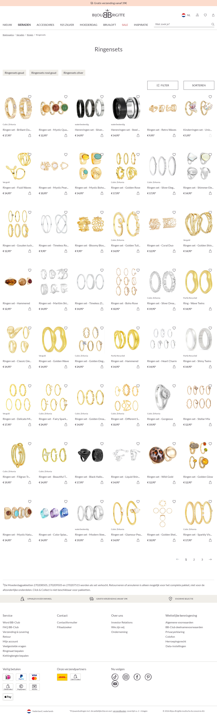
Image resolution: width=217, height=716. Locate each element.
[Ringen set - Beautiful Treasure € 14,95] (54, 463)
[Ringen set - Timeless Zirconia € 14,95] (90, 290)
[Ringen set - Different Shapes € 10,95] (126, 406)
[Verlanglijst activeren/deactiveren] (30, 97)
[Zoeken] (213, 24)
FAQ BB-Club (11, 627)
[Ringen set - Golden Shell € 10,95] (162, 521)
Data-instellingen (176, 646)
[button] (197, 15)
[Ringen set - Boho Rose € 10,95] (126, 290)
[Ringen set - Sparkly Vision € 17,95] (198, 521)
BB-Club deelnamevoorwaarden (184, 627)
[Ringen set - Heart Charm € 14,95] (162, 348)
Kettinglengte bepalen (16, 655)
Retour (7, 636)
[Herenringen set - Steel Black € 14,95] (126, 116)
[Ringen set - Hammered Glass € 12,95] (18, 290)
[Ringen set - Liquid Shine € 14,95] (126, 463)
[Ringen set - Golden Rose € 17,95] (126, 174)
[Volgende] (210, 559)
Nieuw (7, 24)
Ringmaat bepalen (13, 650)
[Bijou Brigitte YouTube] (115, 683)
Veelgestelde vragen (14, 646)
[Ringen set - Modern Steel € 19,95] (90, 521)
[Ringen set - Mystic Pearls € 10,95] (54, 174)
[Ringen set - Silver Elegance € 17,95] (162, 174)
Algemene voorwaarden (179, 622)
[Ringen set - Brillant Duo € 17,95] (18, 116)
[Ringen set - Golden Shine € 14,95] (198, 232)
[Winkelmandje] (213, 15)
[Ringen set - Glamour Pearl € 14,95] (126, 521)
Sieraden (24, 24)
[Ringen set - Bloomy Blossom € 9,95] (90, 232)
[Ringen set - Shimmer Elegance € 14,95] (198, 174)
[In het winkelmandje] (174, 135)
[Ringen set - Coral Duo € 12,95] (162, 232)
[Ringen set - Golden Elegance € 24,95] (90, 348)
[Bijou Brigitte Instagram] (126, 677)
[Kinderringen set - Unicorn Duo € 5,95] (198, 116)
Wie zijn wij (117, 627)
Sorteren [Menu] (199, 85)
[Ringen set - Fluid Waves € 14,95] (18, 174)
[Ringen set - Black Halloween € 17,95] (90, 463)
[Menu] (162, 85)
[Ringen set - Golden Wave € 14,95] (54, 348)
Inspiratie (141, 24)
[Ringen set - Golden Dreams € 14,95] (90, 406)
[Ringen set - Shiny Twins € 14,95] (198, 348)
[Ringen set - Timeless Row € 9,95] (54, 232)
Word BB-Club (11, 622)
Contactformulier (67, 622)
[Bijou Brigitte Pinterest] (148, 677)
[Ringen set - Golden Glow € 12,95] (198, 463)
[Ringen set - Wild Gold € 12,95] (162, 463)
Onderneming (119, 631)
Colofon (170, 636)
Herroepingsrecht (175, 641)
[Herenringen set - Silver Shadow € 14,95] (90, 116)
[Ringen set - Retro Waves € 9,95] (162, 116)
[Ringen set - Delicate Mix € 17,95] (18, 406)
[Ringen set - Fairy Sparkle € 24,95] (54, 406)
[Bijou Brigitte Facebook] (137, 677)
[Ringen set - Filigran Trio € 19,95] (18, 463)
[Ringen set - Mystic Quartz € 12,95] (54, 116)
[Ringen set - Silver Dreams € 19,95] (162, 290)
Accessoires (45, 24)
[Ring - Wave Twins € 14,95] (198, 290)
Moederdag (88, 24)
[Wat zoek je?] (184, 24)
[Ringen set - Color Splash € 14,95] (54, 521)
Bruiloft (109, 24)
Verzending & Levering (16, 631)
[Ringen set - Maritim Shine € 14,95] (54, 290)
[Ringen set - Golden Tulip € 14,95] (126, 232)
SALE (125, 24)
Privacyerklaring (174, 631)
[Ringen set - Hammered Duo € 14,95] (126, 348)
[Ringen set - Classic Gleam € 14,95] (18, 348)
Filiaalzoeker (64, 627)
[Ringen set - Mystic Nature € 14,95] (18, 521)
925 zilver (67, 24)
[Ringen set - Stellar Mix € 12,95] (198, 406)
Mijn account (10, 641)
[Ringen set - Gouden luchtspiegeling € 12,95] (18, 232)
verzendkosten (119, 711)
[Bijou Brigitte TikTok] (115, 677)
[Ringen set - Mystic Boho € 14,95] (90, 174)
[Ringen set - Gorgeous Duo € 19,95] (162, 406)
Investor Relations (122, 622)
